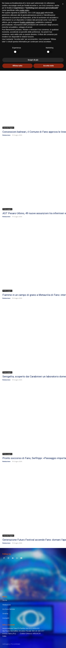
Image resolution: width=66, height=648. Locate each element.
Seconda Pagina (8, 127)
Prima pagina (7, 209)
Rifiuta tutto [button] (17, 643)
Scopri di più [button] (33, 637)
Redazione (6, 135)
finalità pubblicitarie (27, 600)
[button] (63, 581)
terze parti (40, 590)
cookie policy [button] (24, 588)
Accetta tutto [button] (48, 643)
